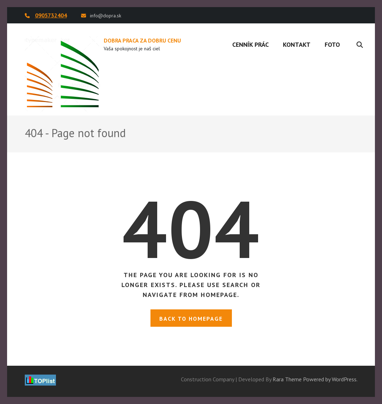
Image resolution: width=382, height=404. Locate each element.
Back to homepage (191, 318)
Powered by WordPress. (330, 379)
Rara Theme (287, 379)
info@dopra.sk (105, 15)
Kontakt (296, 44)
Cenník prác (250, 44)
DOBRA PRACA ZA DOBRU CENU (142, 40)
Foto (332, 44)
